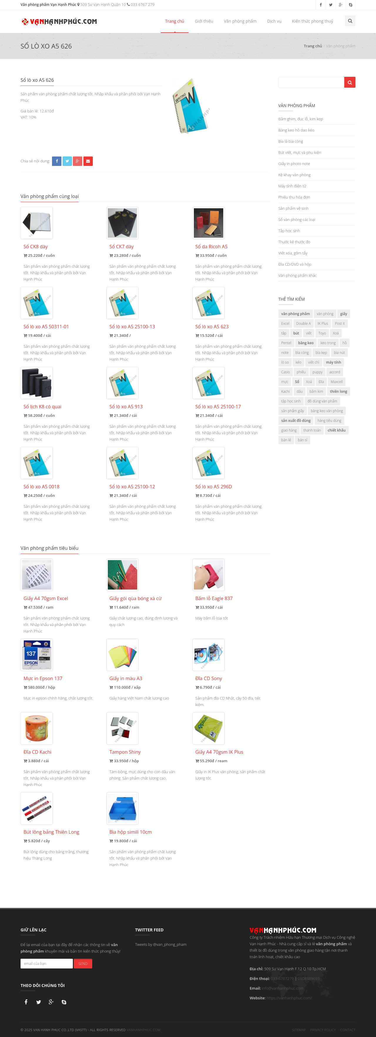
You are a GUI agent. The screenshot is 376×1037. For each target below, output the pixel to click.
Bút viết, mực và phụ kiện (299, 152)
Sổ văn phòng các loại (296, 219)
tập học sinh (291, 401)
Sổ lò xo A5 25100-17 (218, 406)
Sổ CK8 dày (36, 246)
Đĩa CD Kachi (37, 752)
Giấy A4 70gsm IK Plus (219, 752)
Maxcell (337, 381)
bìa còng (302, 352)
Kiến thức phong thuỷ (312, 21)
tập (284, 333)
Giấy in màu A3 (125, 678)
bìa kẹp (321, 352)
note (285, 352)
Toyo (322, 333)
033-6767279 (282, 978)
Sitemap (299, 1029)
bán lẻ (286, 439)
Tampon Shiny (124, 752)
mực (284, 381)
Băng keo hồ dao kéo (296, 130)
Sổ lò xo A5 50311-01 (46, 326)
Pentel (286, 342)
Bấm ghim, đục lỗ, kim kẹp (300, 118)
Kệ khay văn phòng (294, 174)
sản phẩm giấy (292, 410)
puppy (318, 371)
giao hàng (289, 430)
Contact (347, 1029)
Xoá (336, 333)
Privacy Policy (323, 1029)
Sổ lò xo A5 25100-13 (132, 326)
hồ (345, 342)
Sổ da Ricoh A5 (211, 246)
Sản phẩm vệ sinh (293, 208)
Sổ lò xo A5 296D (213, 486)
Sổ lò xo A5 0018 (42, 486)
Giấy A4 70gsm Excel (46, 598)
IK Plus (323, 323)
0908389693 (309, 978)
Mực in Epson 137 (43, 678)
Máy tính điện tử (292, 186)
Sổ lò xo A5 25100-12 (132, 486)
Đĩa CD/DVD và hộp (295, 264)
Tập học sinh (289, 230)
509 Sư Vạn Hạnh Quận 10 (101, 4)
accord (334, 371)
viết (309, 333)
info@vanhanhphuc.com (282, 988)
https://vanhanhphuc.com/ (289, 998)
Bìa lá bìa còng (290, 141)
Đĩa (321, 381)
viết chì (313, 362)
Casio (285, 371)
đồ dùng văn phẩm (322, 401)
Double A (303, 323)
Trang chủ (174, 21)
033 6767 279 (141, 4)
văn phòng (325, 313)
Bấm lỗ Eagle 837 (214, 598)
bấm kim (316, 391)
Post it (340, 323)
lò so (285, 362)
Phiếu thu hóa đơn (294, 197)
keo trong (328, 342)
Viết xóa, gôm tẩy (293, 253)
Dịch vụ (274, 21)
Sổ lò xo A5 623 (212, 326)
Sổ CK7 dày (121, 246)
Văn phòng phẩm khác (297, 275)
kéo (298, 362)
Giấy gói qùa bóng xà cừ (135, 598)
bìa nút (339, 352)
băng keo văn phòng (327, 410)
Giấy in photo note (294, 163)
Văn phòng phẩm (240, 21)
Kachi (285, 391)
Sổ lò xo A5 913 (125, 406)
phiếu (301, 371)
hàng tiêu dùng (329, 420)
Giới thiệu (204, 21)
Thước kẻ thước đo (294, 241)
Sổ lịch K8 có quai (42, 406)
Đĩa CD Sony (208, 678)
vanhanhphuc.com (143, 1029)
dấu (300, 391)
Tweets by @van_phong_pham (161, 944)
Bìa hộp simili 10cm (130, 832)
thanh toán (312, 430)
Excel (285, 323)
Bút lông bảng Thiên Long (51, 832)
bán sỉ (302, 439)
